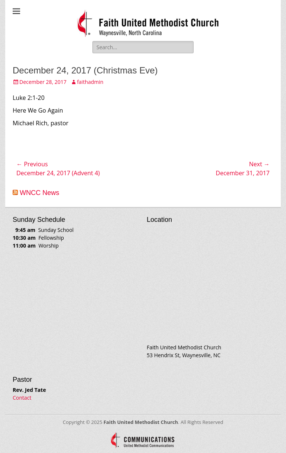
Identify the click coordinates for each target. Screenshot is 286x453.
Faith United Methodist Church (141, 422)
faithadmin (90, 81)
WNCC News (39, 192)
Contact (22, 397)
